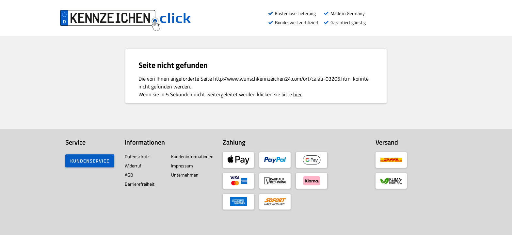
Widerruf (133, 165)
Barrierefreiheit (139, 183)
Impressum (182, 165)
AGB (129, 174)
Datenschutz (137, 156)
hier (297, 94)
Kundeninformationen (192, 156)
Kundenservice (89, 160)
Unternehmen (185, 174)
